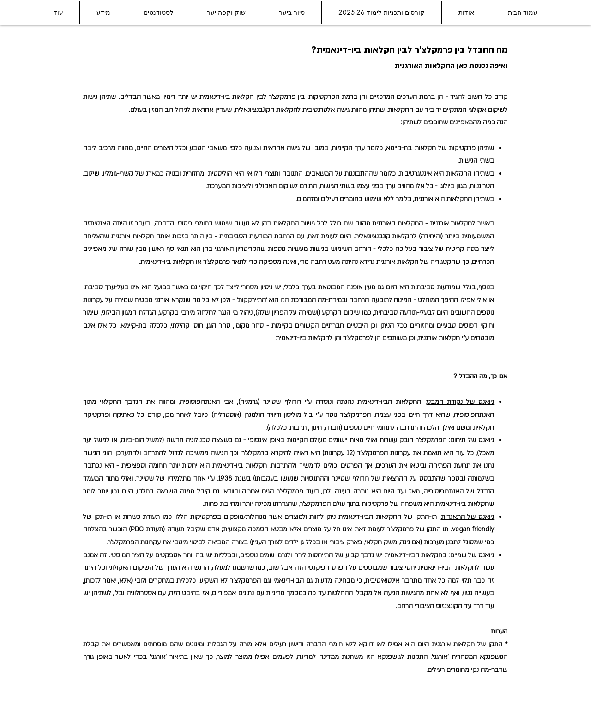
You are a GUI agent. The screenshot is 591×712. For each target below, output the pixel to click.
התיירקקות (252, 300)
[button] (466, 12)
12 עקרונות (338, 453)
